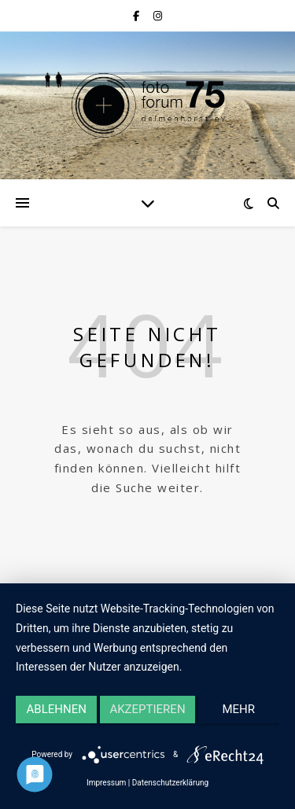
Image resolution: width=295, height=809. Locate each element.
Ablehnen (57, 709)
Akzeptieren (147, 709)
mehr (239, 709)
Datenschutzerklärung (170, 782)
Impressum (106, 782)
